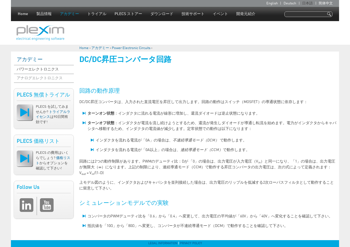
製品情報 (44, 14)
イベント (220, 14)
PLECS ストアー (128, 14)
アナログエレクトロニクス (40, 78)
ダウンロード (161, 14)
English (272, 3)
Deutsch (290, 3)
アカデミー (69, 14)
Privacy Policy (191, 243)
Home (23, 14)
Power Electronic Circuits (131, 48)
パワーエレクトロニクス (38, 69)
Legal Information (162, 243)
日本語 (307, 3)
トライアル (96, 14)
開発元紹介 (245, 14)
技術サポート (193, 14)
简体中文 (326, 3)
